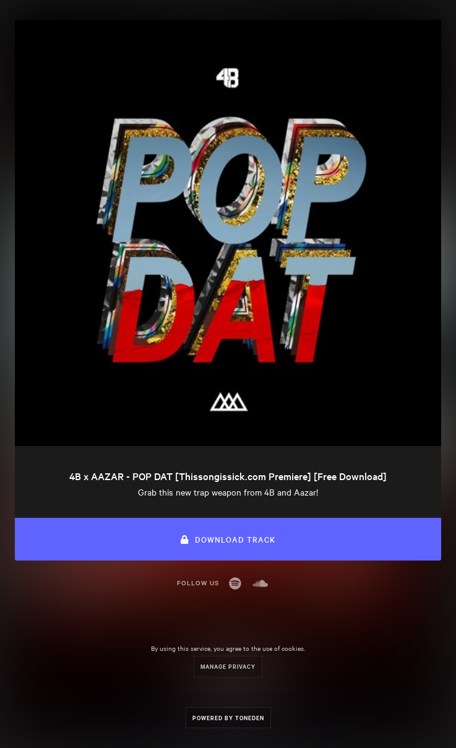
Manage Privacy (228, 666)
